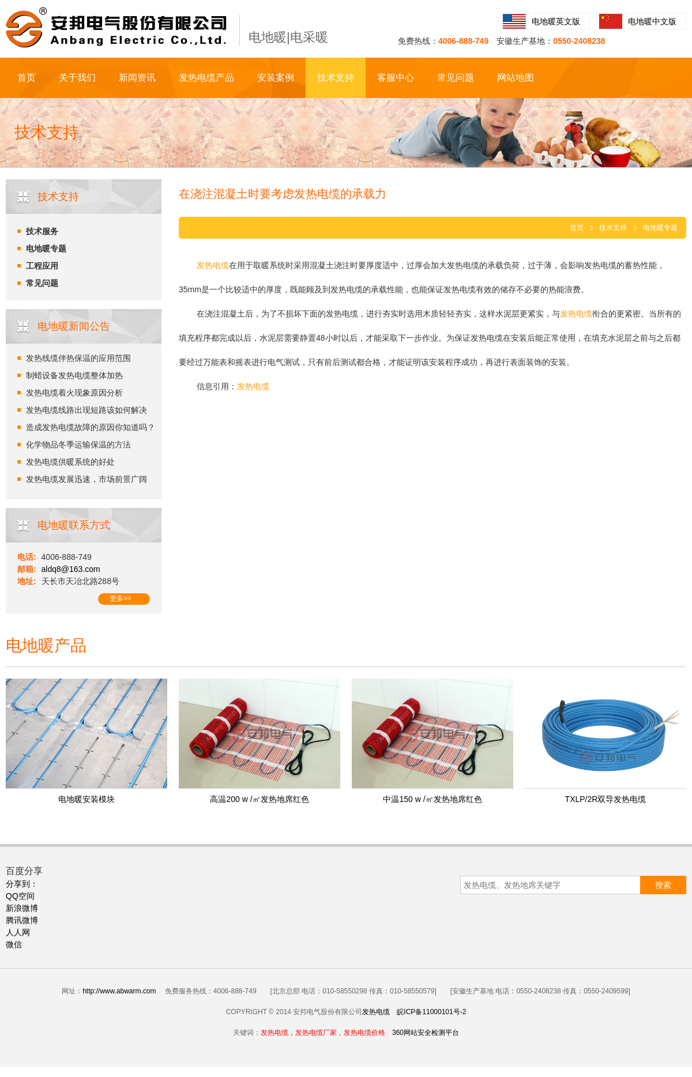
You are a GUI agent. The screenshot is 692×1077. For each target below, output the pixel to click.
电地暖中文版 (652, 21)
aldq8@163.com (71, 569)
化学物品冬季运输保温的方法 (78, 444)
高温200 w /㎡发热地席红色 (259, 799)
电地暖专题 (46, 248)
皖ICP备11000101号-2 (431, 1012)
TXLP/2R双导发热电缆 (605, 799)
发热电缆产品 (206, 77)
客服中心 (395, 77)
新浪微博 (22, 908)
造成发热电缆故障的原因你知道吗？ (90, 427)
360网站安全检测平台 (425, 1033)
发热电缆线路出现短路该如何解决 (86, 410)
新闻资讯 (137, 77)
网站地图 (515, 77)
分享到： (22, 883)
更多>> (120, 598)
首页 (26, 77)
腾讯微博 (22, 920)
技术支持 (335, 77)
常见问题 (455, 77)
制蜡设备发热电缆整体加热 (74, 375)
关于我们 (77, 77)
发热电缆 (376, 1012)
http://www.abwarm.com (119, 991)
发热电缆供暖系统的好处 (70, 461)
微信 (14, 944)
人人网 (18, 932)
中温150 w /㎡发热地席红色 (432, 799)
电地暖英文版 (556, 21)
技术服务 (42, 231)
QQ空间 (20, 896)
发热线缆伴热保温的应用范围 (78, 358)
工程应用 (42, 265)
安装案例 (275, 77)
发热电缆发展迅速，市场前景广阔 (86, 479)
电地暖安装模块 (86, 799)
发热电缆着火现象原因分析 (74, 392)
